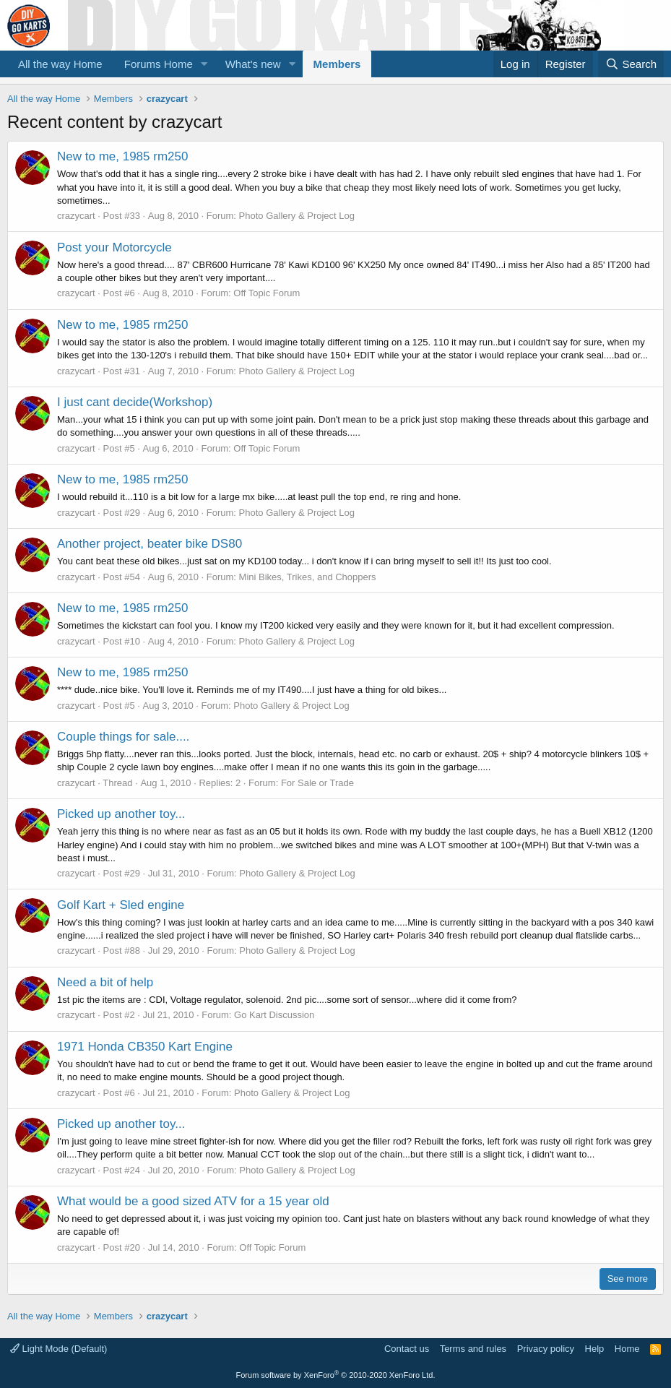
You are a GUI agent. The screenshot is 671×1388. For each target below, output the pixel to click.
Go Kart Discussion (274, 1014)
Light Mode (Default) (58, 1348)
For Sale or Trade (317, 782)
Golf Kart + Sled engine (120, 905)
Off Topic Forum (266, 293)
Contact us (406, 1348)
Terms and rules (473, 1348)
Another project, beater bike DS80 (149, 544)
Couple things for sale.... (123, 736)
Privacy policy (545, 1348)
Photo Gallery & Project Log (297, 215)
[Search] (631, 64)
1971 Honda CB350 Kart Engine (145, 1046)
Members (337, 64)
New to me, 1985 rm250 (122, 156)
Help (595, 1348)
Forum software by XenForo (336, 1375)
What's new (253, 64)
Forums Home (158, 64)
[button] (204, 64)
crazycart (76, 215)
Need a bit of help (105, 982)
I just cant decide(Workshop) (134, 402)
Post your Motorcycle (114, 247)
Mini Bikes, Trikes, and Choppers (307, 577)
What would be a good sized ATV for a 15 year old (193, 1201)
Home (627, 1348)
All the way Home (60, 64)
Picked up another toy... (121, 814)
